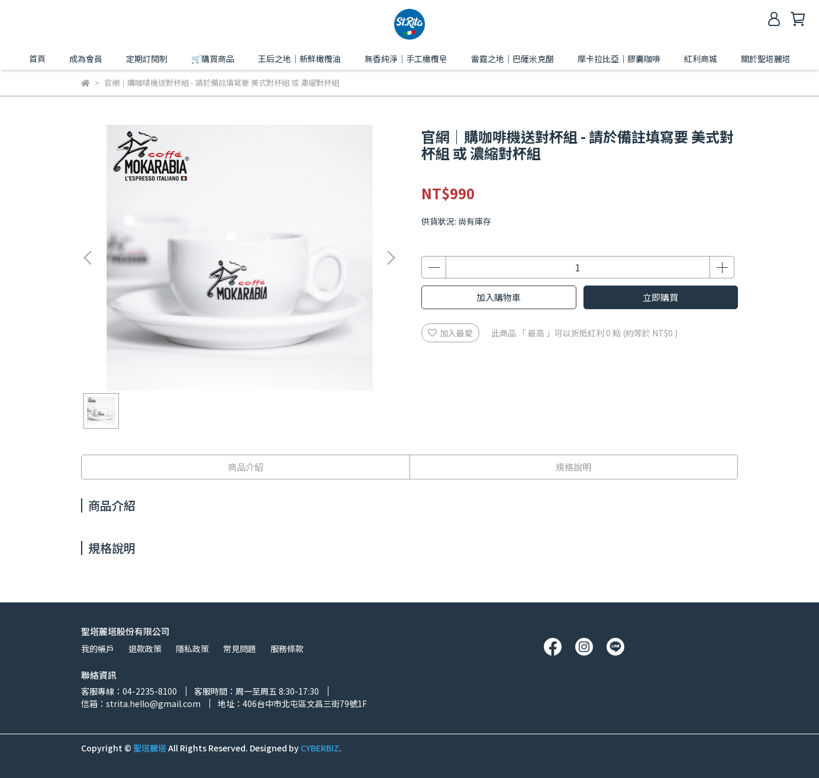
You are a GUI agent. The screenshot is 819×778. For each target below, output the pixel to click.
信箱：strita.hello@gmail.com (141, 703)
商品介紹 (245, 467)
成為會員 (85, 58)
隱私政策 (192, 648)
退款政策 (145, 648)
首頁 (37, 58)
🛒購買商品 (212, 58)
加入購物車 (498, 297)
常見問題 (239, 648)
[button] (390, 258)
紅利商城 (700, 58)
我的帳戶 (97, 648)
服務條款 (287, 648)
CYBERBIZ (320, 748)
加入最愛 (450, 333)
